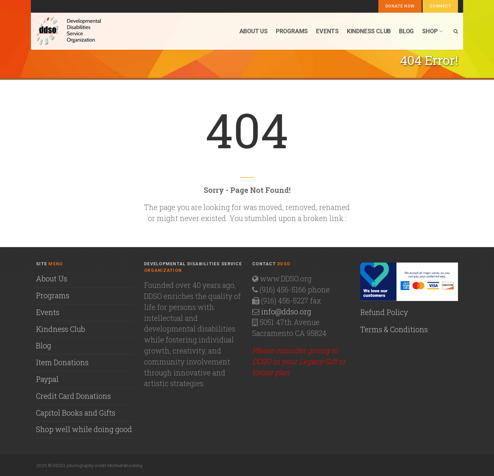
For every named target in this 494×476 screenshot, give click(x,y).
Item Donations (62, 362)
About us (253, 31)
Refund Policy (384, 312)
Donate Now (400, 6)
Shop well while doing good (84, 429)
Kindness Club (369, 31)
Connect (440, 6)
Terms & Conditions (394, 329)
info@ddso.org (286, 311)
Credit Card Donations (73, 396)
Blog (406, 31)
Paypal (47, 379)
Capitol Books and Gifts (75, 413)
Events (327, 31)
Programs (292, 31)
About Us (51, 278)
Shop (432, 31)
